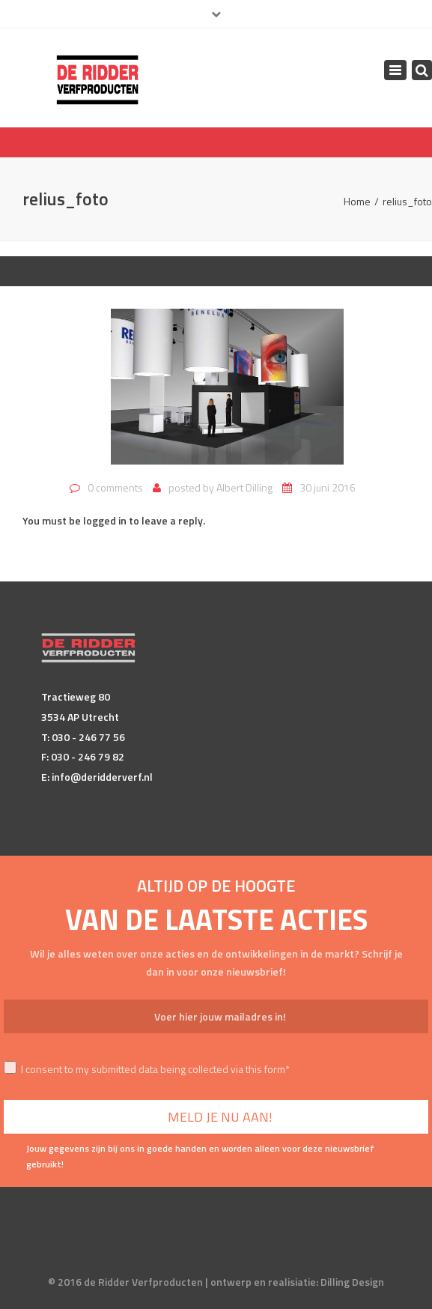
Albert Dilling (244, 487)
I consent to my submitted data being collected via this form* (147, 1069)
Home (357, 201)
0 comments (115, 487)
